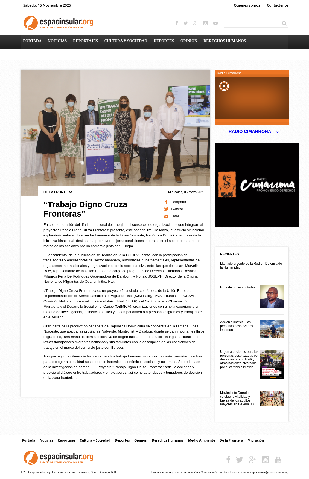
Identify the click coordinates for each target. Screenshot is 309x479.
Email (175, 216)
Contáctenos (277, 5)
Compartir (178, 202)
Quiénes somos (247, 5)
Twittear (177, 209)
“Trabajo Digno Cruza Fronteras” (85, 209)
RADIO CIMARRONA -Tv (253, 131)
